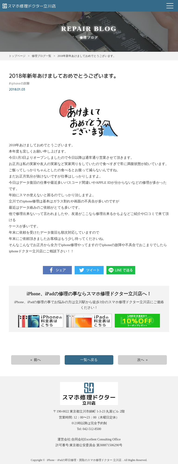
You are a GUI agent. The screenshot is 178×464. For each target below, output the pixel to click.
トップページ (17, 56)
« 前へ (35, 360)
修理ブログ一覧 (41, 56)
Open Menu (169, 5)
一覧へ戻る (89, 360)
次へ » (142, 360)
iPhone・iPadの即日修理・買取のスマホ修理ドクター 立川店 (84, 460)
